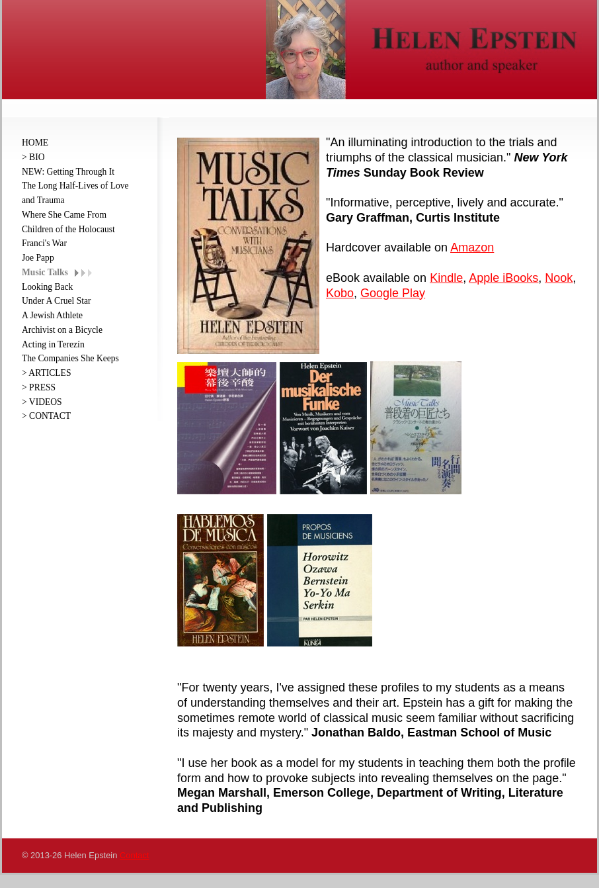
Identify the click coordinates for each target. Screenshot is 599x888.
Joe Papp (38, 258)
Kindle (446, 278)
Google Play (392, 293)
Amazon (472, 247)
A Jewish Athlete (52, 315)
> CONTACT (46, 416)
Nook (559, 278)
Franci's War (44, 243)
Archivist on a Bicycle (62, 330)
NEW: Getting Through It (68, 172)
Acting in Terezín (53, 344)
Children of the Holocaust (68, 229)
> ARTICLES (46, 373)
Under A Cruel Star (56, 301)
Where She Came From (64, 215)
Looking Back (47, 287)
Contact (134, 855)
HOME (35, 143)
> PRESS (39, 387)
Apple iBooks (503, 278)
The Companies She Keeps (70, 358)
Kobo (340, 293)
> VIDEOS (42, 402)
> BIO (33, 157)
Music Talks (45, 272)
